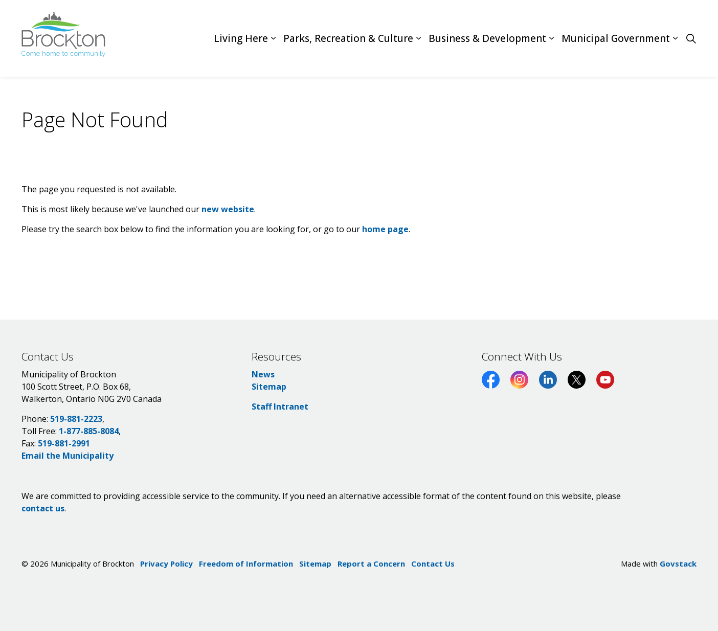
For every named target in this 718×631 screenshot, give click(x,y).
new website (227, 209)
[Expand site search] (691, 38)
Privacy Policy (166, 563)
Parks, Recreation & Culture (348, 38)
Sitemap (269, 386)
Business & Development (487, 38)
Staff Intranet (280, 406)
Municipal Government (616, 38)
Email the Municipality (67, 455)
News (263, 374)
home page (385, 229)
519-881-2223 (76, 418)
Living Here (241, 38)
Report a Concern (371, 563)
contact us (42, 508)
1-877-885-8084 (89, 431)
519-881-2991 (64, 443)
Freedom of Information (246, 563)
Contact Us (433, 563)
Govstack (678, 563)
